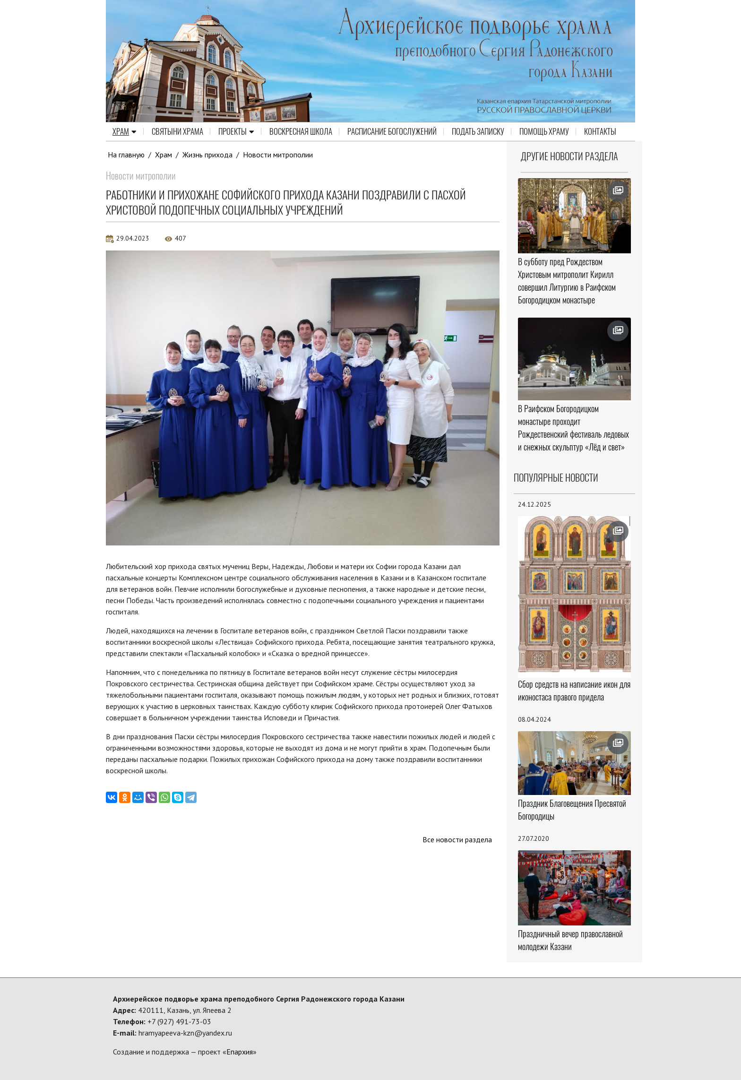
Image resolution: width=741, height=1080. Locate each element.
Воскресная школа (300, 131)
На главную (126, 154)
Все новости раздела (457, 839)
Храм (124, 131)
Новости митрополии (278, 154)
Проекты (236, 131)
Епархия (239, 1051)
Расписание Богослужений (392, 131)
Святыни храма (177, 131)
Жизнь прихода (207, 154)
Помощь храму (544, 131)
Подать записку (478, 131)
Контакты (600, 131)
